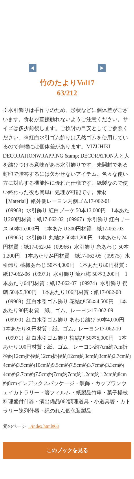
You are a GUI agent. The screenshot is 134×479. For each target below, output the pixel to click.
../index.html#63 (43, 426)
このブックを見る (67, 450)
